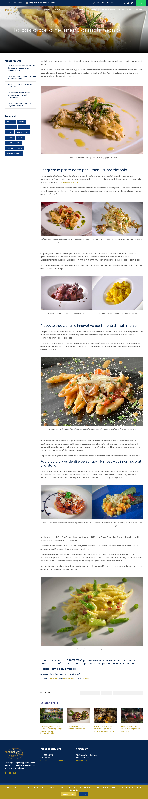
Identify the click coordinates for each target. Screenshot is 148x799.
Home (36, 10)
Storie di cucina (133, 693)
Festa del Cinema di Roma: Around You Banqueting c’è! (22, 77)
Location (82, 10)
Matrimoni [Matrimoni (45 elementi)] (24, 127)
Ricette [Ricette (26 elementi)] (10, 137)
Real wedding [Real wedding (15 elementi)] (22, 132)
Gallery (92, 10)
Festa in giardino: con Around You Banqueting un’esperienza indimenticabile (51, 729)
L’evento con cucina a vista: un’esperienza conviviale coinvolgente (105, 729)
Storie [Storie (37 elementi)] (20, 137)
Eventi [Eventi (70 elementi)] (21, 122)
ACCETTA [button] (83, 794)
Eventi (85, 693)
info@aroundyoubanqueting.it (42, 3)
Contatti (138, 10)
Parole (95, 693)
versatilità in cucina (69, 182)
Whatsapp (140, 3)
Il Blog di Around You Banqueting (116, 10)
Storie (118, 693)
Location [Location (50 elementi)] (11, 127)
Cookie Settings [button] (69, 794)
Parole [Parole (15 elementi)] (9, 132)
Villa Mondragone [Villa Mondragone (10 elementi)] (14, 148)
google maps (81, 760)
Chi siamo (47, 10)
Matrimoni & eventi (63, 10)
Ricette (106, 693)
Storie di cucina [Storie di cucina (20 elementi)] (13, 143)
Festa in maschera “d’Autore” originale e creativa (130, 728)
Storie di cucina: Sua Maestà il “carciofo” (76, 727)
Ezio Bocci (85, 678)
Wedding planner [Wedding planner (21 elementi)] (14, 153)
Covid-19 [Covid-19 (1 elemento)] (10, 122)
